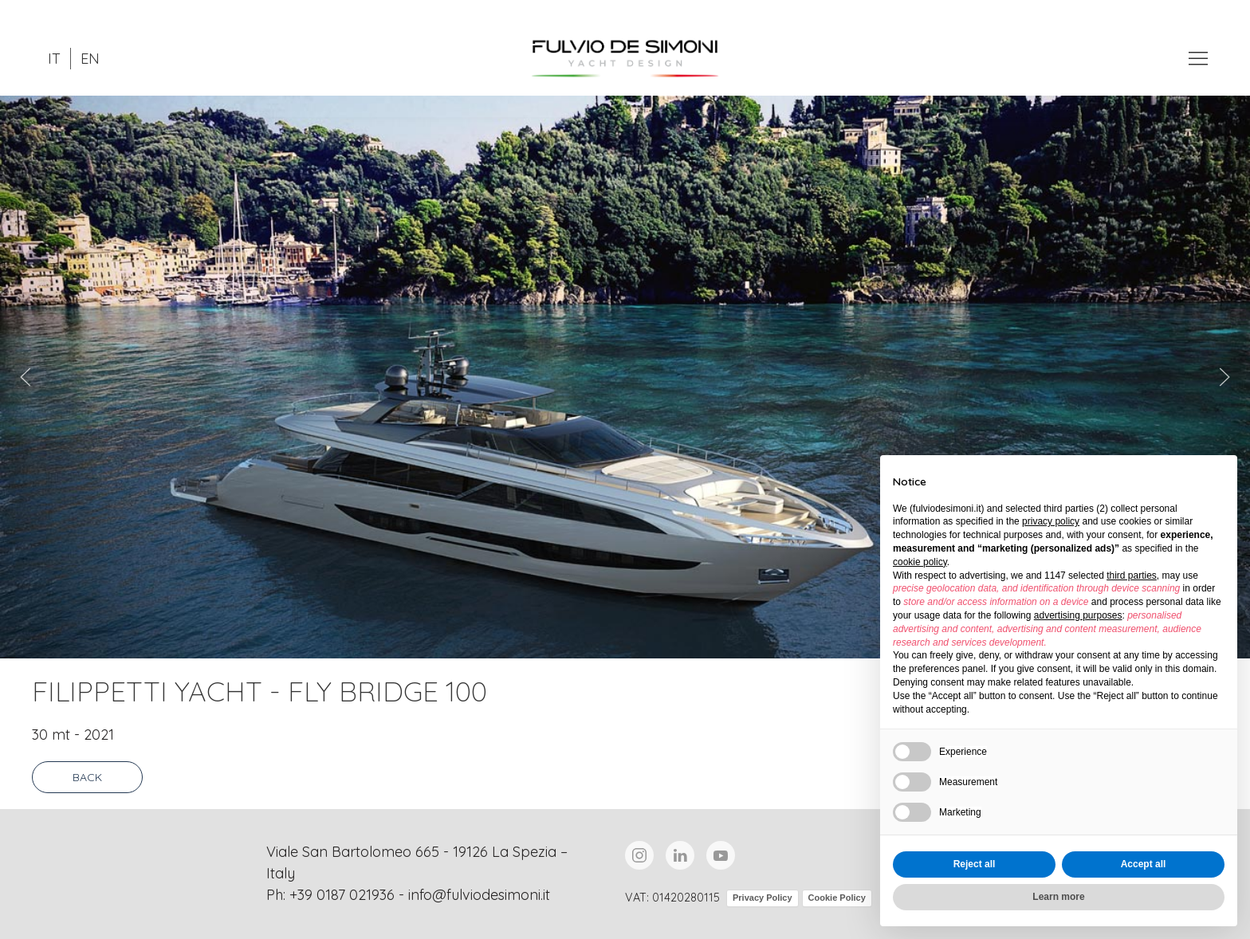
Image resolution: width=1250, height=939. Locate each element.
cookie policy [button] (920, 562)
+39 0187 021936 (342, 895)
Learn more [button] (1058, 896)
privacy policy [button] (1050, 521)
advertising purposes (1078, 615)
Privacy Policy (762, 897)
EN (90, 58)
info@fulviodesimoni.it (479, 895)
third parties (1132, 575)
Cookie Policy (837, 897)
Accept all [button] (1143, 864)
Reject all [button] (974, 864)
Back (87, 777)
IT (54, 58)
